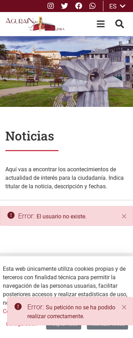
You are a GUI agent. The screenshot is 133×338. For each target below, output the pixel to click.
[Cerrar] (124, 216)
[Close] (124, 307)
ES (117, 6)
